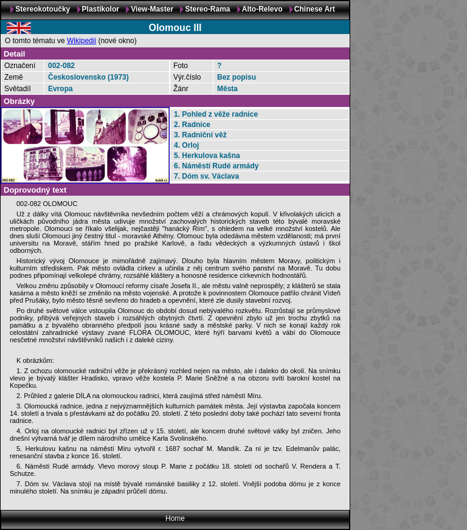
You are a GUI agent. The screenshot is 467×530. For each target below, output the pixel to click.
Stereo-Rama (207, 9)
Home (175, 518)
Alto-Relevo (262, 9)
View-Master (152, 9)
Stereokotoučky (42, 9)
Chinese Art (314, 9)
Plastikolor (100, 9)
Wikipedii (81, 40)
